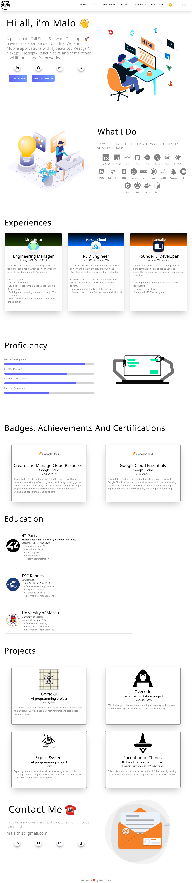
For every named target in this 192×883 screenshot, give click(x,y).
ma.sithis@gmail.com (27, 833)
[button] (143, 61)
